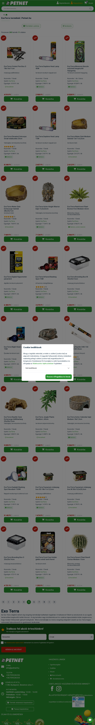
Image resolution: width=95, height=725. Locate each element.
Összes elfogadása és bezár (59, 377)
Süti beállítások (31, 368)
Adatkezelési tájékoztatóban (43, 364)
